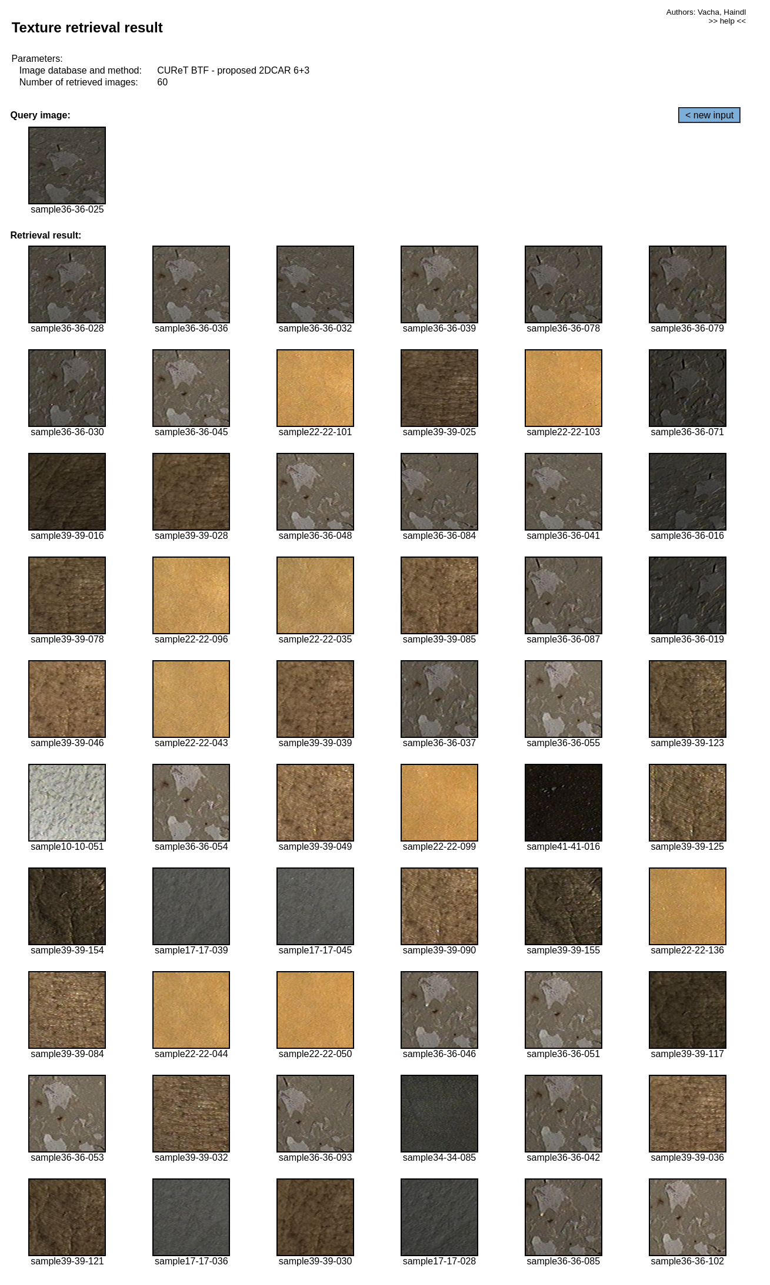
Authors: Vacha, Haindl (706, 12)
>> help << (727, 20)
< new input (709, 115)
